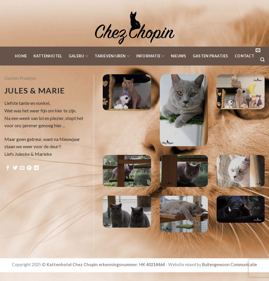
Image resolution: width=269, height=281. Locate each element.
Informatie (150, 56)
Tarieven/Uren (112, 56)
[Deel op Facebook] (8, 168)
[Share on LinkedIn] (36, 168)
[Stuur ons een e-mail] (258, 50)
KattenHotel (47, 56)
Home (21, 56)
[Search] (262, 59)
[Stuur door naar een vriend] (22, 168)
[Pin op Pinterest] (29, 168)
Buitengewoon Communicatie (229, 264)
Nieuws (178, 56)
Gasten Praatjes (210, 56)
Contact (244, 56)
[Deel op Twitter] (15, 168)
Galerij (78, 56)
